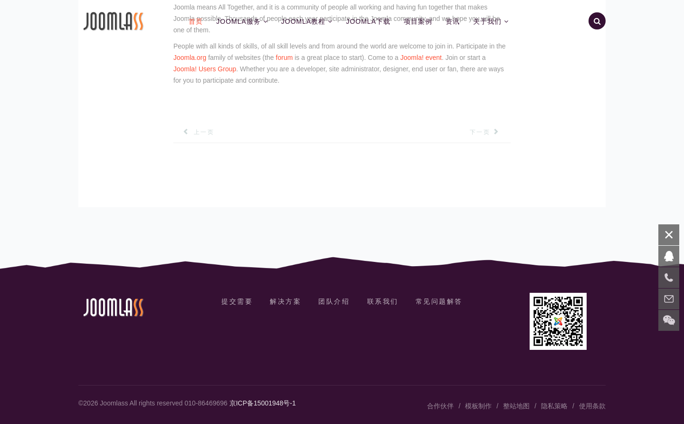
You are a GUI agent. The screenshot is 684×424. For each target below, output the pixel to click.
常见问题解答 (439, 301)
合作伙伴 (440, 406)
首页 (196, 21)
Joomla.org (189, 57)
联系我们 (383, 301)
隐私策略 (554, 406)
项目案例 (418, 21)
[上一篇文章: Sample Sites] (193, 132)
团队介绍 (334, 301)
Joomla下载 (368, 21)
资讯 (453, 21)
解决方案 (285, 301)
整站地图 (516, 406)
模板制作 (478, 406)
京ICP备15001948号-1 (262, 403)
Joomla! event (421, 57)
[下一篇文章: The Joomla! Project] (490, 132)
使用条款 (592, 406)
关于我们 (487, 21)
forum (284, 57)
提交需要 (237, 301)
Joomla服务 (238, 21)
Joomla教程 (303, 21)
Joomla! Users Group (204, 69)
